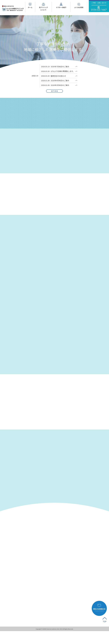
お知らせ (35, 76)
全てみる (54, 91)
